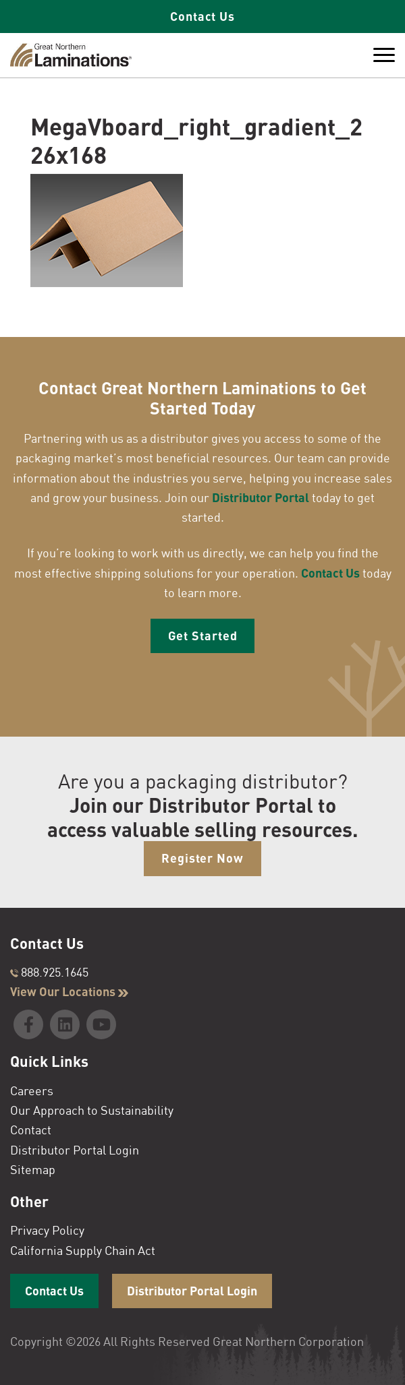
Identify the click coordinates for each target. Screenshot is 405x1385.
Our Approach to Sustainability (91, 1110)
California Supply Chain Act (82, 1250)
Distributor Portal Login (74, 1149)
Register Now (202, 858)
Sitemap (32, 1169)
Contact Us (202, 16)
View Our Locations (69, 991)
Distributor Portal (260, 497)
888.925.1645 (49, 971)
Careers (31, 1090)
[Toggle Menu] (384, 55)
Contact (30, 1129)
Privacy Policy (47, 1230)
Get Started (203, 635)
